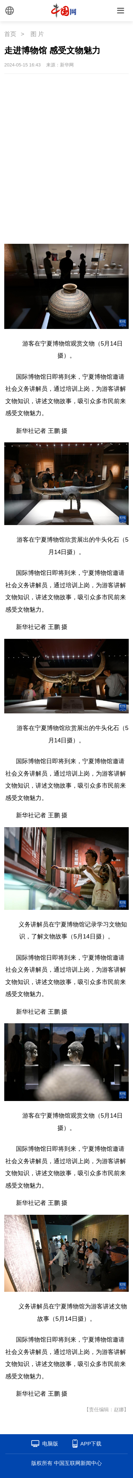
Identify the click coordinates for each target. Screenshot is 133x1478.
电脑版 (50, 1443)
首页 (10, 34)
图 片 (37, 34)
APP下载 (90, 1443)
